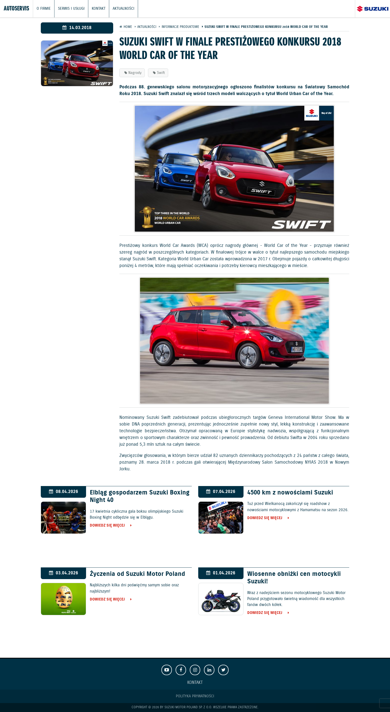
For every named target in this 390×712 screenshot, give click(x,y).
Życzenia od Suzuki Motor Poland (137, 574)
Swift (161, 72)
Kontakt (98, 8)
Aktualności (123, 8)
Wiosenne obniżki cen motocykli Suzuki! (294, 578)
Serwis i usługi (71, 8)
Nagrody (135, 72)
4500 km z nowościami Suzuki (290, 493)
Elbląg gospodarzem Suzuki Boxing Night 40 (140, 496)
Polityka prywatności (195, 696)
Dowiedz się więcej (107, 525)
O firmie (44, 8)
